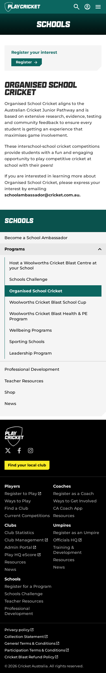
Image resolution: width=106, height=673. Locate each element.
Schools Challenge (28, 279)
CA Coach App (68, 508)
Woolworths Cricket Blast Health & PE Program (48, 316)
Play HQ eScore (22, 554)
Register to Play (23, 493)
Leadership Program (30, 353)
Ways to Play (18, 500)
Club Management (26, 540)
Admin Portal (20, 547)
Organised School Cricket (35, 290)
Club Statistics (19, 532)
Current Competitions (27, 515)
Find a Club (16, 508)
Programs (53, 249)
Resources (63, 515)
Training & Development (67, 550)
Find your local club (27, 465)
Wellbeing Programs (30, 330)
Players (12, 486)
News (10, 403)
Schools (13, 579)
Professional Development (32, 369)
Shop (10, 392)
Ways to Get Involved (75, 500)
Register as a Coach (73, 493)
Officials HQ (67, 540)
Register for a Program (28, 586)
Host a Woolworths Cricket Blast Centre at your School (53, 265)
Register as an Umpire (76, 532)
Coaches (62, 486)
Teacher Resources (24, 380)
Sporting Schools (26, 341)
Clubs (10, 525)
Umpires (62, 525)
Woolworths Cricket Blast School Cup (47, 302)
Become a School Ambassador (36, 237)
